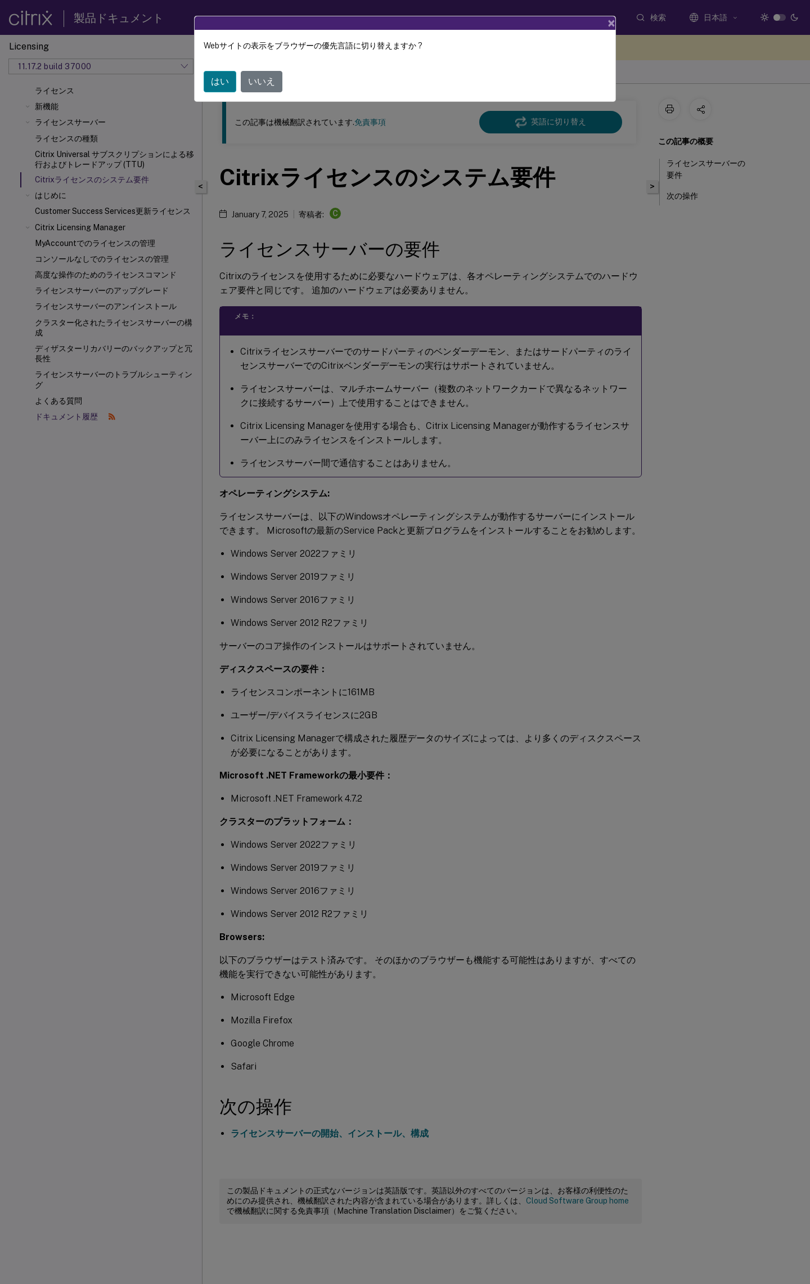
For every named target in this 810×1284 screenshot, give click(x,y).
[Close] (611, 23)
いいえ (261, 81)
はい (220, 81)
